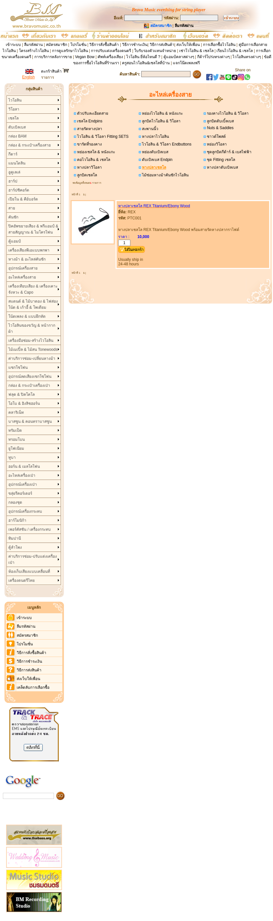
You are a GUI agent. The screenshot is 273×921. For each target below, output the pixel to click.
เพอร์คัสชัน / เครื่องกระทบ (29, 529)
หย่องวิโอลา (216, 144)
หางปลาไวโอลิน (155, 136)
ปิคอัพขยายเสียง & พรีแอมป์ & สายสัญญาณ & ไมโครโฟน (33, 229)
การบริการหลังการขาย (53, 57)
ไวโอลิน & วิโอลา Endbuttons (166, 144)
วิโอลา (13, 109)
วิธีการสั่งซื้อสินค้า (104, 44)
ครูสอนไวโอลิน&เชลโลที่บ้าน (146, 63)
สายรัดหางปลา (89, 129)
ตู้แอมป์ (14, 241)
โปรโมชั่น (78, 44)
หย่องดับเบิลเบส (154, 152)
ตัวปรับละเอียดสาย (92, 113)
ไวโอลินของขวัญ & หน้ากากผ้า (31, 328)
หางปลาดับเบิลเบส (222, 167)
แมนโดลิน (16, 163)
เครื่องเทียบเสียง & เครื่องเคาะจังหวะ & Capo (32, 289)
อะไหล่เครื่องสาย (22, 277)
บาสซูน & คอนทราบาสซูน (30, 421)
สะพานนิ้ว (149, 129)
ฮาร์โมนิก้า (17, 520)
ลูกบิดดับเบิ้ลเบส (220, 121)
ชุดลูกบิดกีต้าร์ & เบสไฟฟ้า (228, 152)
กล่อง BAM (17, 136)
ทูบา (12, 457)
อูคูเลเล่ (14, 172)
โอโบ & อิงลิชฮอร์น (24, 403)
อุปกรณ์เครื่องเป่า (22, 484)
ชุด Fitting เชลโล (220, 159)
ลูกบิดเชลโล (86, 175)
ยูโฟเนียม (16, 448)
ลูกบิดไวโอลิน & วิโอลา (161, 121)
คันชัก (13, 217)
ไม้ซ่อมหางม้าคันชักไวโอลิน (165, 175)
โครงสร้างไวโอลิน (34, 51)
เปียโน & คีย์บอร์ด (23, 199)
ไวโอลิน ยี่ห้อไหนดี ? (143, 57)
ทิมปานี (14, 538)
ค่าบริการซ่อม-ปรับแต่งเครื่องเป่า (32, 559)
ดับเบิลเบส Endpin (156, 159)
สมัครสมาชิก (56, 44)
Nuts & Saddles (219, 128)
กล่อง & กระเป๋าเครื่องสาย (29, 145)
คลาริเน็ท (16, 412)
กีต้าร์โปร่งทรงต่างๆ (213, 57)
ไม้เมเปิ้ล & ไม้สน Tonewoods (32, 349)
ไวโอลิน (15, 100)
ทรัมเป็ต (15, 430)
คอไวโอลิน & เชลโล (93, 159)
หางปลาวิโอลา (89, 167)
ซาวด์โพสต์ (216, 136)
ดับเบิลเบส (17, 127)
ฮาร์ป (12, 181)
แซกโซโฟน (18, 367)
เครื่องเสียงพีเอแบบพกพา (28, 250)
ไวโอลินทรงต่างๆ (247, 57)
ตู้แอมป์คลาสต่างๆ (178, 57)
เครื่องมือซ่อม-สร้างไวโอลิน (30, 340)
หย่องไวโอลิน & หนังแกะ (162, 113)
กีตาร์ (12, 154)
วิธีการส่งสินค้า (162, 44)
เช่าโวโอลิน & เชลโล (197, 51)
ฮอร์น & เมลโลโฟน (24, 466)
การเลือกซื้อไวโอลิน (219, 44)
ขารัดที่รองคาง (89, 144)
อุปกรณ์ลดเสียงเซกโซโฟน (29, 376)
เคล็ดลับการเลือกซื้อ (33, 687)
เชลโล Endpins (89, 121)
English (28, 77)
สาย (11, 208)
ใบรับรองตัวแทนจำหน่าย (155, 51)
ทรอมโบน (16, 439)
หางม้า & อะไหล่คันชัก (27, 259)
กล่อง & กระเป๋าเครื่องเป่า (29, 385)
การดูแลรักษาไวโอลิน (70, 51)
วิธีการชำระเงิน (134, 44)
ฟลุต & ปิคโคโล (21, 394)
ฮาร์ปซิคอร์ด (18, 190)
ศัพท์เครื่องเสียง (110, 57)
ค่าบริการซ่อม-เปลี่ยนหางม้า (31, 358)
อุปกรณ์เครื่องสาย (23, 268)
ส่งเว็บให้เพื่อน (188, 44)
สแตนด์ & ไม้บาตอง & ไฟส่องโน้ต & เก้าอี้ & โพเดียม (32, 304)
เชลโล (13, 118)
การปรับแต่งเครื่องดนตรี (111, 51)
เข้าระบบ (13, 44)
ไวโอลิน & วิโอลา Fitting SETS (102, 136)
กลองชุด (15, 502)
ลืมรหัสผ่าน (33, 44)
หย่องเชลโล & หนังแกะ (95, 152)
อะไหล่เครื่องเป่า (21, 475)
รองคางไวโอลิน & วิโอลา (227, 113)
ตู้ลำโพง (15, 547)
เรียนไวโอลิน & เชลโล (234, 51)
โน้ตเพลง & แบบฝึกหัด (27, 316)
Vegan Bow (84, 57)
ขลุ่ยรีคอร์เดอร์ (20, 493)
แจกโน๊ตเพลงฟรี (186, 63)
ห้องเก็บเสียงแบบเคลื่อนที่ (29, 571)
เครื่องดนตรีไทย (21, 580)
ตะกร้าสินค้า (55, 71)
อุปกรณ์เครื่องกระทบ (25, 511)
